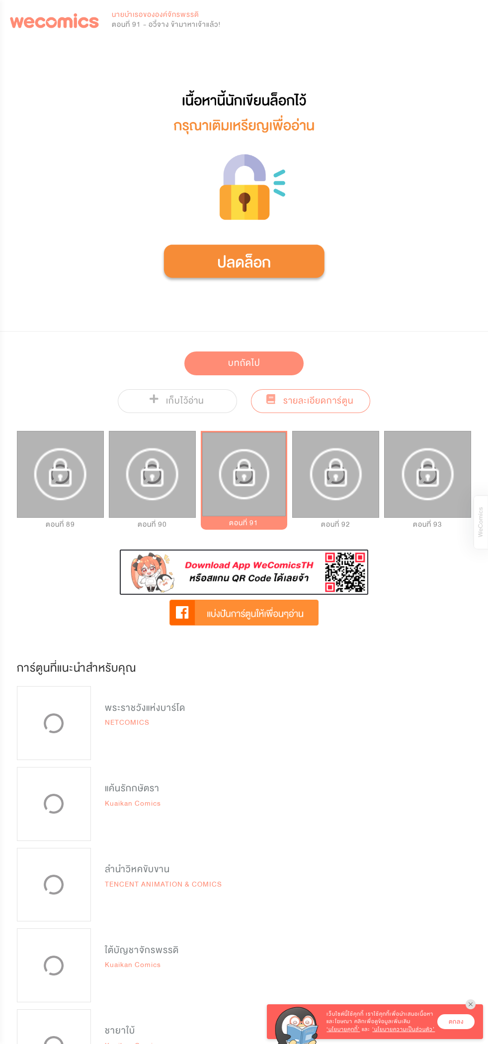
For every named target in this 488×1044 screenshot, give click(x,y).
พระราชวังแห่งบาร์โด (145, 708)
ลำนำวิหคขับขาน (137, 869)
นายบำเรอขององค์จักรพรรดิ (155, 14)
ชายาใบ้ (120, 1031)
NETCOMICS (127, 722)
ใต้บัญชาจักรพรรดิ (142, 950)
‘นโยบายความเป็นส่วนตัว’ (403, 1029)
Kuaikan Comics (133, 803)
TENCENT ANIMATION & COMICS (163, 884)
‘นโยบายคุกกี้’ (343, 1029)
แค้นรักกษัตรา (132, 788)
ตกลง (456, 1021)
